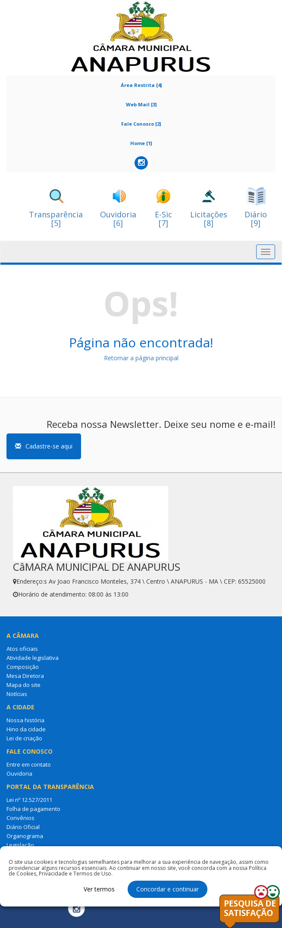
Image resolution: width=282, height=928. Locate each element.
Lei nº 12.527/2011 (29, 800)
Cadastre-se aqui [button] (43, 446)
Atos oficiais (22, 649)
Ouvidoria (19, 773)
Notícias (16, 694)
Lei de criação (24, 738)
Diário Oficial (23, 827)
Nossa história (25, 720)
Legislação (20, 845)
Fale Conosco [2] (141, 124)
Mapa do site (23, 685)
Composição (22, 667)
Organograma (24, 836)
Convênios (20, 818)
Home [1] (141, 143)
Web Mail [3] (141, 104)
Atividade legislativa (32, 658)
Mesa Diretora (25, 676)
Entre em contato (28, 764)
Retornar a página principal (141, 358)
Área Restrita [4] (141, 85)
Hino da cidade (26, 729)
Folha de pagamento (33, 809)
